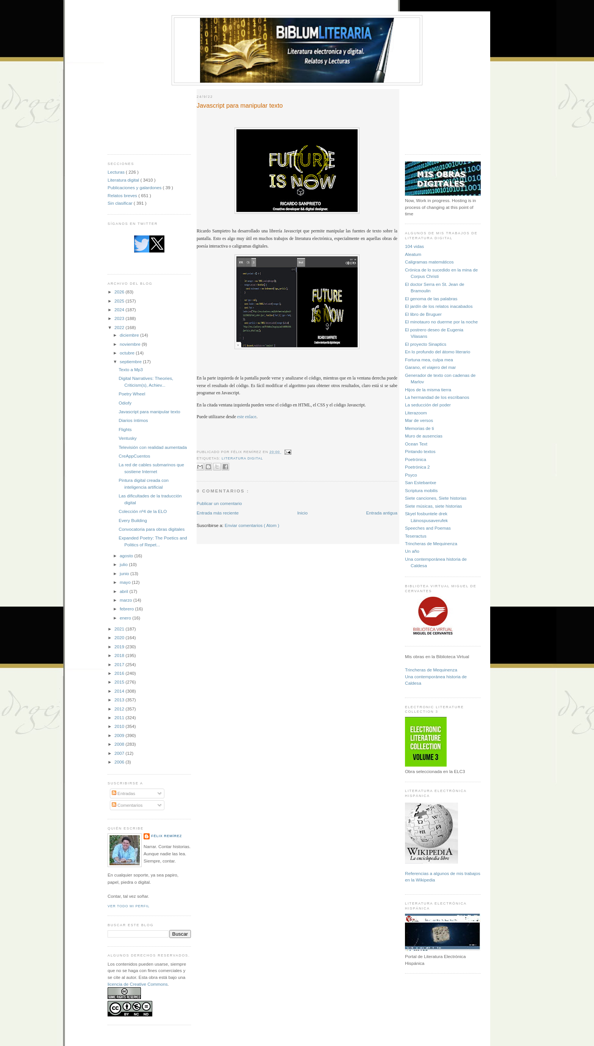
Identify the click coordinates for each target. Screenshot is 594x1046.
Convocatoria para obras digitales (151, 529)
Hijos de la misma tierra (428, 389)
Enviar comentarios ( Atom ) (252, 525)
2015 (119, 681)
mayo (126, 582)
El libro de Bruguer (423, 314)
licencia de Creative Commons (138, 984)
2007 (119, 753)
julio (124, 564)
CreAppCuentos (134, 455)
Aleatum (413, 254)
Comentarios (127, 805)
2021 (119, 628)
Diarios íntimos (133, 420)
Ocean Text (416, 443)
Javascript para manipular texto (149, 411)
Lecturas (117, 171)
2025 (119, 300)
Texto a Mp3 (131, 369)
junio (125, 573)
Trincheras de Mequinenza (431, 543)
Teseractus (416, 535)
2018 (119, 655)
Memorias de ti (419, 428)
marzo (126, 599)
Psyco (411, 474)
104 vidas (414, 246)
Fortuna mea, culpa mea (429, 359)
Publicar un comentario (219, 503)
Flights (125, 429)
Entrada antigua (381, 512)
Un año (412, 551)
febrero (127, 608)
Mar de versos (419, 420)
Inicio (302, 512)
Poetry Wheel (132, 393)
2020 (119, 637)
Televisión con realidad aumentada (153, 447)
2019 (119, 646)
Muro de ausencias (423, 435)
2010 (119, 726)
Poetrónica (415, 459)
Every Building (133, 520)
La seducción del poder (428, 404)
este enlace (246, 416)
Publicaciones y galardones (135, 187)
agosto (127, 555)
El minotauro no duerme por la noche (441, 321)
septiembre (131, 361)
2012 (119, 708)
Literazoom (416, 412)
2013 (119, 699)
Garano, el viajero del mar (430, 367)
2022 (119, 327)
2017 (119, 664)
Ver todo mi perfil (129, 906)
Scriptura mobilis (421, 490)
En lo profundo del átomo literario (437, 351)
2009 (119, 735)
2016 (119, 673)
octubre (128, 352)
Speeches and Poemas (428, 527)
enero (126, 617)
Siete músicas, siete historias (433, 505)
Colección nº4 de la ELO (143, 511)
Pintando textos (420, 451)
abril (124, 591)
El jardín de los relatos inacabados (439, 306)
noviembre (131, 344)
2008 (119, 744)
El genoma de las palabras (431, 298)
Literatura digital (124, 179)
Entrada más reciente (218, 512)
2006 (119, 761)
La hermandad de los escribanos (437, 397)
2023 (119, 318)
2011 (119, 717)
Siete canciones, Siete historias (435, 498)
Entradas (123, 793)
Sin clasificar (121, 203)
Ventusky (127, 438)
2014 (119, 690)
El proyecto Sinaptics (425, 344)
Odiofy (125, 402)
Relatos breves (123, 195)
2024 (119, 309)
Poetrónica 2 (417, 466)
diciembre (130, 334)
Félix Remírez (166, 836)
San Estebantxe (420, 482)
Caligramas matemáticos (429, 261)
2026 (119, 291)
